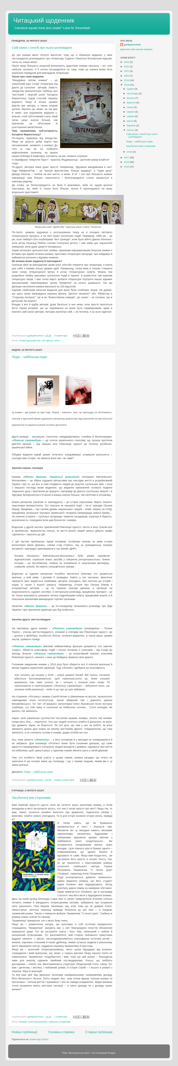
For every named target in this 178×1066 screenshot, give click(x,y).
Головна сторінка (61, 1032)
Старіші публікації (98, 1032)
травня (131, 116)
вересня (131, 102)
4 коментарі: (61, 335)
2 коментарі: (61, 1016)
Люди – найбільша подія (29, 357)
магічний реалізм (38, 1021)
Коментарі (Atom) (39, 1039)
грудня (131, 88)
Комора (23, 1021)
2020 (127, 75)
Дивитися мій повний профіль (136, 49)
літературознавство (29, 340)
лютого (131, 130)
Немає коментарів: (64, 780)
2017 (127, 157)
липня (130, 107)
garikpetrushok (132, 44)
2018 (127, 84)
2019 (127, 80)
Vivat (56, 340)
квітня (130, 121)
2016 (127, 162)
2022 (127, 66)
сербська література (59, 1021)
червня (131, 111)
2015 (127, 166)
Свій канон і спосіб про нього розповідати (42, 47)
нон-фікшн (47, 340)
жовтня (131, 98)
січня (130, 151)
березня (131, 125)
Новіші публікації (24, 1032)
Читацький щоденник (43, 20)
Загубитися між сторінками (31, 798)
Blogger (112, 1053)
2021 (127, 71)
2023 (127, 62)
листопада (133, 93)
